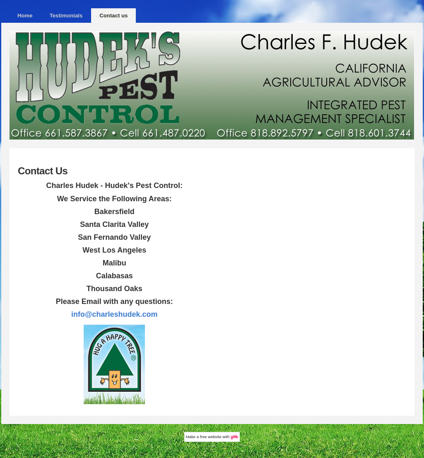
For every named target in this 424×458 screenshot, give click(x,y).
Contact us (113, 15)
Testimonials (66, 15)
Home (25, 15)
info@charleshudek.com (114, 314)
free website (211, 436)
